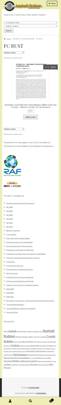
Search (30, 401)
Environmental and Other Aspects (19, 246)
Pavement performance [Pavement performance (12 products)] (37, 351)
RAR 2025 (10, 297)
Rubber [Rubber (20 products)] (16, 361)
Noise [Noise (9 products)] (49, 348)
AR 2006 (9, 215)
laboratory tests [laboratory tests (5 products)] (42, 348)
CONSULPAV (33, 387)
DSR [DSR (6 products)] (34, 342)
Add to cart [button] (30, 117)
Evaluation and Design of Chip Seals (20, 250)
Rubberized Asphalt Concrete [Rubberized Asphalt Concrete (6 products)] (46, 361)
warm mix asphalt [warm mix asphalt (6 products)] (44, 364)
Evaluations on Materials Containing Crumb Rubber (26, 254)
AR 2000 (9, 207)
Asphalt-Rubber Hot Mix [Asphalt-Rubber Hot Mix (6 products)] (24, 331)
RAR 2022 (10, 293)
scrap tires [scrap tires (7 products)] (14, 365)
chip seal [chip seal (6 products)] (36, 337)
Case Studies (11, 234)
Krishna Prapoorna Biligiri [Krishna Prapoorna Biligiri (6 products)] (29, 348)
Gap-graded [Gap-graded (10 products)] (35, 346)
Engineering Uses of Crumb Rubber (19, 242)
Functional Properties (14, 266)
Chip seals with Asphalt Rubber (18, 238)
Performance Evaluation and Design (20, 281)
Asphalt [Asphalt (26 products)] (12, 331)
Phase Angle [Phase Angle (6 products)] (49, 355)
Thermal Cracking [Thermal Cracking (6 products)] (24, 364)
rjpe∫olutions (41, 393)
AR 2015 (9, 227)
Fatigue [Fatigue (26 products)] (15, 345)
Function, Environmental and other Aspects (23, 258)
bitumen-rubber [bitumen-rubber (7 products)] (27, 337)
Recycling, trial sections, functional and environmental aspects (30, 301)
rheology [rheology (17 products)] (8, 361)
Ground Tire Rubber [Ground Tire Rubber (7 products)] (47, 346)
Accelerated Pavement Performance (20, 203)
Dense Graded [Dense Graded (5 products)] (18, 342)
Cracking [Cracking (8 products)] (42, 337)
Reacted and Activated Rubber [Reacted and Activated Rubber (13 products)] (17, 358)
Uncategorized (12, 312)
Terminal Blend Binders (15, 305)
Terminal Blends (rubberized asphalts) (21, 308)
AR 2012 (9, 223)
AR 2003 (9, 211)
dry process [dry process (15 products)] (28, 341)
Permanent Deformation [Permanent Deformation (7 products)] (36, 355)
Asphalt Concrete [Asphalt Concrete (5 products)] (37, 331)
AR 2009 (9, 219)
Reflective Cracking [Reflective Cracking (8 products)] (44, 358)
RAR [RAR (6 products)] (54, 355)
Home (8, 39)
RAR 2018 (10, 289)
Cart (47, 399)
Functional (10, 262)
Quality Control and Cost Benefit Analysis (22, 285)
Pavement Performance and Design (19, 277)
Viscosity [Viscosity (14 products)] (34, 364)
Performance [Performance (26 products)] (20, 354)
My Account (10, 401)
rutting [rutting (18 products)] (7, 364)
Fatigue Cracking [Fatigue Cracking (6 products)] (24, 345)
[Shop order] (14, 52)
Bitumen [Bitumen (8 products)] (18, 337)
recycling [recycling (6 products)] (33, 358)
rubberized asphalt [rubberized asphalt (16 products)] (28, 361)
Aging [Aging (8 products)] (6, 331)
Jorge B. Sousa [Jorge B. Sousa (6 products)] (15, 348)
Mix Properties (12, 273)
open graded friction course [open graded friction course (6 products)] (17, 351)
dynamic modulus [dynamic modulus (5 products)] (41, 342)
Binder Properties (13, 230)
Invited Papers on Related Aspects (19, 269)
